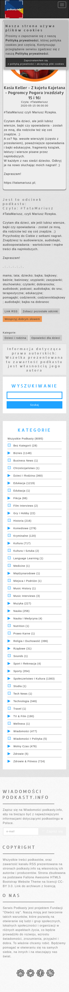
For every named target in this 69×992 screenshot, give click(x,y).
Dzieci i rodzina (15, 337)
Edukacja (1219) (24, 483)
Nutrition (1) (21, 626)
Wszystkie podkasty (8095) (25, 438)
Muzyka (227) (22, 603)
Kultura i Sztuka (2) (26, 550)
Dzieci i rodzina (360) (28, 475)
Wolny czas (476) (25, 746)
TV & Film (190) (23, 716)
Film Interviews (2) (25, 505)
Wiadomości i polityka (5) (30, 738)
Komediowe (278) (24, 528)
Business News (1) (25, 460)
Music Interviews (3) (26, 595)
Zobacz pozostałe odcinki (40, 311)
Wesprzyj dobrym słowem (22, 319)
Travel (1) (19, 708)
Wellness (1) (21, 723)
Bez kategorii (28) (25, 445)
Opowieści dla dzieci (45, 337)
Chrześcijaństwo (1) (26, 468)
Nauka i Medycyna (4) (27, 618)
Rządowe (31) (22, 648)
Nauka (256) (21, 611)
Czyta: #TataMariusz (28, 208)
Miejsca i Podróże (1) (27, 580)
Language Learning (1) (28, 558)
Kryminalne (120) (24, 535)
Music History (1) (24, 588)
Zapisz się (52, 831)
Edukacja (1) (21, 490)
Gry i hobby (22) (24, 513)
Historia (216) (22, 520)
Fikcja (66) (20, 498)
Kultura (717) (22, 543)
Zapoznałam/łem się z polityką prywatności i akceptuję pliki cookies (36, 62)
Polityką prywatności (22, 40)
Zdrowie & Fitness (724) (29, 761)
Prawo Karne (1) (24, 633)
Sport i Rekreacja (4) (27, 663)
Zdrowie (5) (21, 753)
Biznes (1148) (22, 453)
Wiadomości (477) (25, 731)
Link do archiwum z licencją (35, 886)
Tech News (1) (22, 693)
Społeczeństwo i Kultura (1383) (34, 678)
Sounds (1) (20, 656)
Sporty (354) (21, 671)
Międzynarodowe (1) (26, 573)
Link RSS (11, 311)
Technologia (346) (25, 701)
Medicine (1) (21, 565)
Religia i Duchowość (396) (30, 641)
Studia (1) (19, 686)
